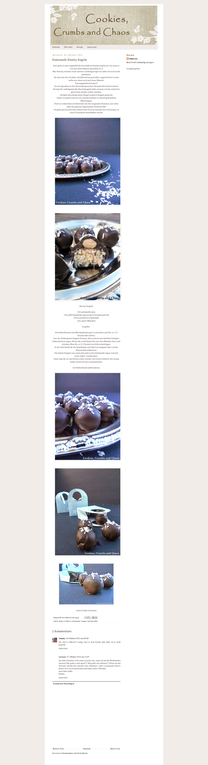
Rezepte (80, 47)
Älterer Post (115, 749)
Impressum (92, 47)
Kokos (61, 621)
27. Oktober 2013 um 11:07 (78, 657)
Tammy (62, 638)
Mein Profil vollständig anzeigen (140, 62)
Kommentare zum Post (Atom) (74, 753)
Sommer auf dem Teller (89, 621)
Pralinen (67, 621)
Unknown (133, 59)
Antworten (63, 649)
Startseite (56, 47)
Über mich (68, 47)
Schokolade (75, 621)
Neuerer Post (58, 749)
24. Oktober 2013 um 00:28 (77, 638)
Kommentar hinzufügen (63, 684)
